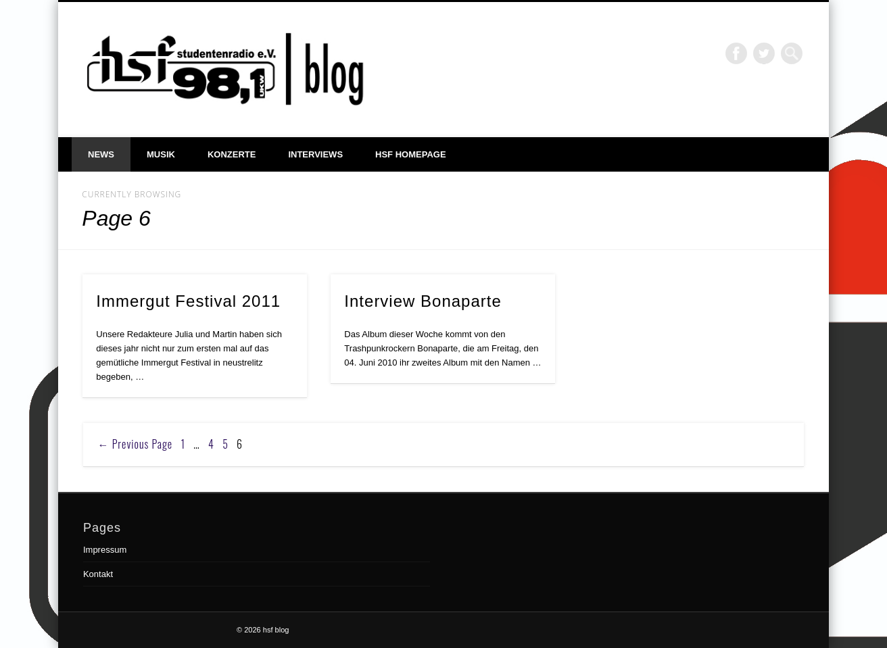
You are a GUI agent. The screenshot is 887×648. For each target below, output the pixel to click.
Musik (161, 154)
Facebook (736, 53)
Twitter (764, 53)
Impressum (104, 550)
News (101, 154)
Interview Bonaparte (422, 301)
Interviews (315, 154)
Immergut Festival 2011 (188, 301)
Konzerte (232, 154)
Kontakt (98, 574)
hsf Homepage (410, 154)
